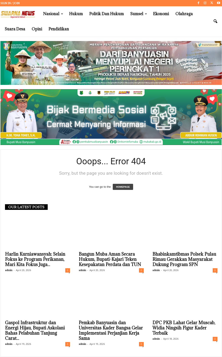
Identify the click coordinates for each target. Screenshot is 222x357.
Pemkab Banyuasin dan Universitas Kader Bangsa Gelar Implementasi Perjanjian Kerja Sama (111, 330)
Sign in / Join (10, 3)
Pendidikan (59, 28)
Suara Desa (15, 28)
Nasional (53, 13)
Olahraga (184, 13)
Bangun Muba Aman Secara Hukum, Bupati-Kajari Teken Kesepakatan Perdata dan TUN (110, 260)
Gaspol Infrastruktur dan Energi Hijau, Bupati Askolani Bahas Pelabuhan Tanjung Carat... (35, 330)
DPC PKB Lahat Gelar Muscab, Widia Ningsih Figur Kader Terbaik (183, 328)
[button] (215, 21)
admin (8, 270)
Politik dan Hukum (106, 13)
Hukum (76, 13)
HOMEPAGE (123, 187)
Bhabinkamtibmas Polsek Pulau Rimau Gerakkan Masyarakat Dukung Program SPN (184, 260)
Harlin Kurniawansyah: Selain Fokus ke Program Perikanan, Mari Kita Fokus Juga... (35, 260)
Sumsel (138, 13)
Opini (37, 28)
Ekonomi (161, 13)
